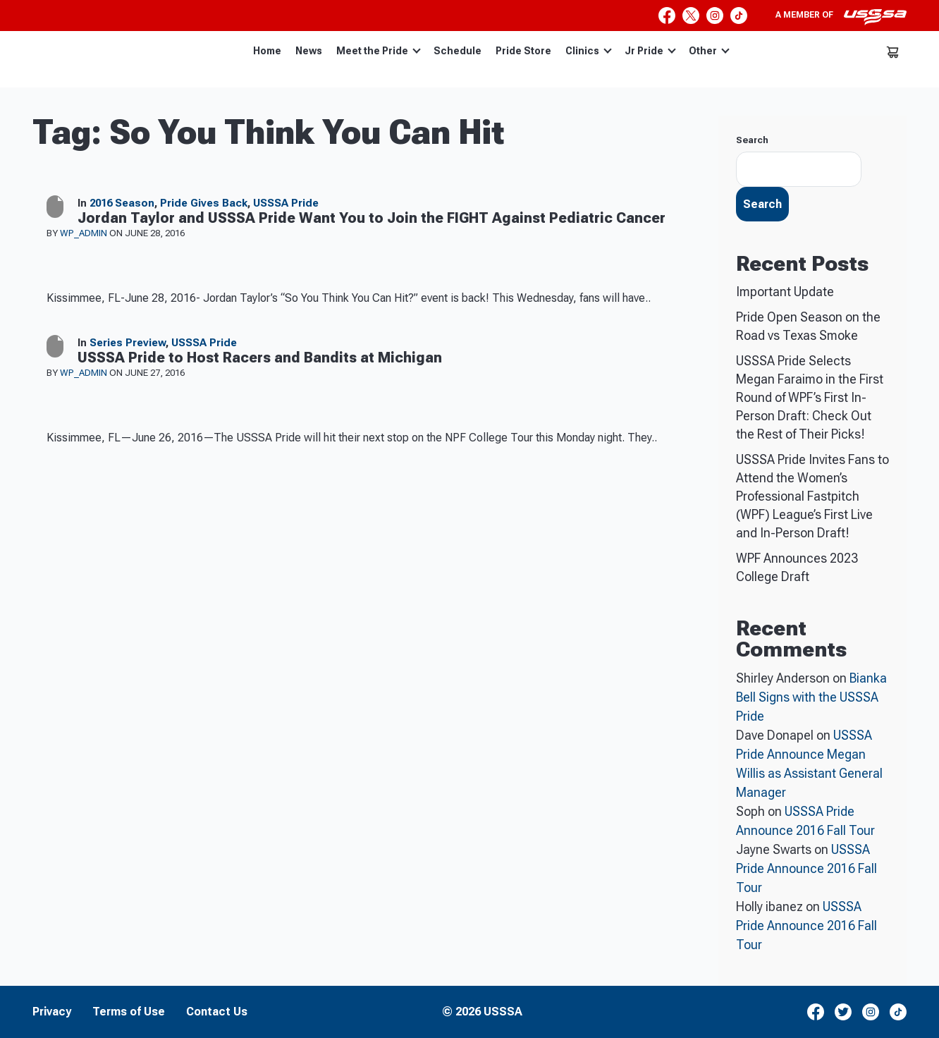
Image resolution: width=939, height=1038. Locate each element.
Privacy (51, 1012)
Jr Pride (650, 50)
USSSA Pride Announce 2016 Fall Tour (806, 868)
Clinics (588, 50)
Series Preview (128, 342)
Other (709, 50)
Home (267, 50)
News (308, 50)
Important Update (785, 291)
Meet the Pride (378, 50)
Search (752, 140)
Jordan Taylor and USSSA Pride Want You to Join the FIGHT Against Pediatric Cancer (371, 217)
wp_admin (84, 233)
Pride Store (523, 50)
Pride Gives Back (203, 203)
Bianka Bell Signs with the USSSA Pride (811, 697)
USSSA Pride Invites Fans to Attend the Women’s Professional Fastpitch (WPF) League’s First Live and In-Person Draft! (812, 496)
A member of (841, 17)
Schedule (457, 50)
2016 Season (122, 203)
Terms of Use (128, 1012)
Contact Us (216, 1012)
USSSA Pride (286, 203)
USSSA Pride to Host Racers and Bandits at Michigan (260, 357)
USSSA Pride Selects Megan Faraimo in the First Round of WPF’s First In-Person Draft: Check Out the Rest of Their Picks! (809, 397)
